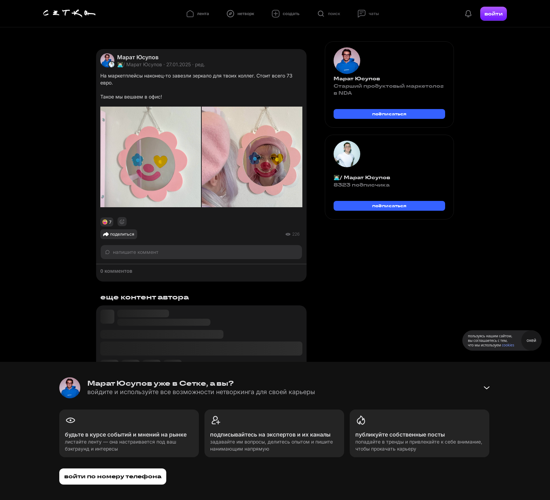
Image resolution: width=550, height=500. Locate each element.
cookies (508, 345)
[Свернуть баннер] (486, 388)
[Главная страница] (69, 13)
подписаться (389, 114)
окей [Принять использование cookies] (531, 340)
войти (493, 13)
